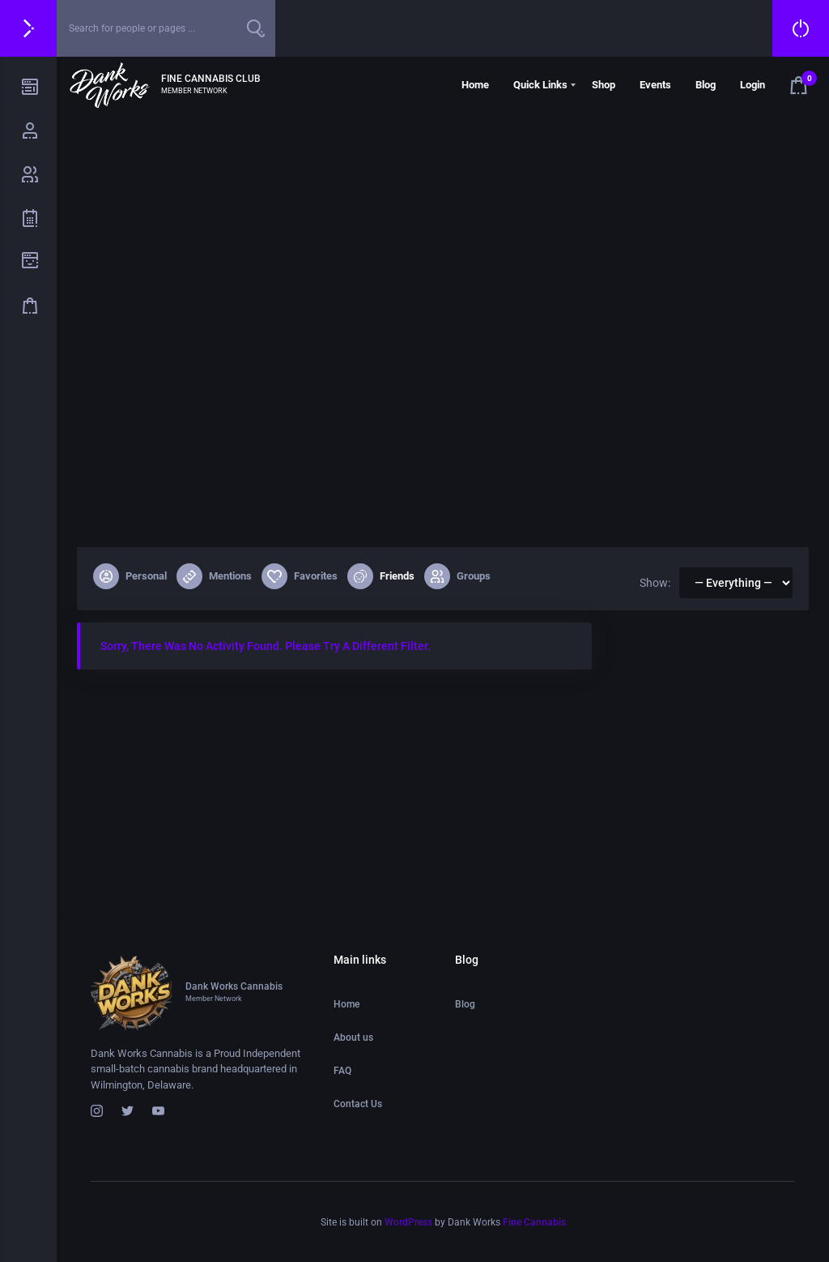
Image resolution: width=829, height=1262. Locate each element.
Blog (705, 85)
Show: (655, 582)
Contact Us (358, 1104)
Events (655, 85)
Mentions (214, 576)
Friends (380, 576)
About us (353, 1037)
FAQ (342, 1070)
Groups (457, 576)
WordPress (408, 1222)
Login (752, 85)
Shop (603, 85)
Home (475, 85)
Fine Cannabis (534, 1222)
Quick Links (540, 85)
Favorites (299, 576)
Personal (130, 576)
